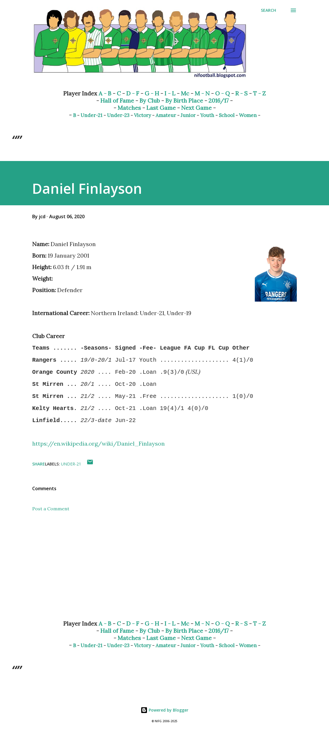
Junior (188, 115)
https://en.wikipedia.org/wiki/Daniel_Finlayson (98, 443)
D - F (132, 93)
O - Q (222, 93)
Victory (142, 115)
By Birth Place (184, 100)
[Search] (268, 10)
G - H (152, 93)
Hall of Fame (117, 100)
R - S (241, 93)
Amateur (166, 115)
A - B (105, 93)
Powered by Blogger (164, 710)
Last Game (161, 107)
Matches (129, 107)
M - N (202, 93)
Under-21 (91, 115)
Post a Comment (50, 508)
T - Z (259, 93)
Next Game (196, 107)
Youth (207, 115)
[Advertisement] (164, 570)
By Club (149, 100)
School (226, 115)
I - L (169, 93)
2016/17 (219, 100)
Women (248, 115)
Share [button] (38, 464)
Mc (185, 93)
